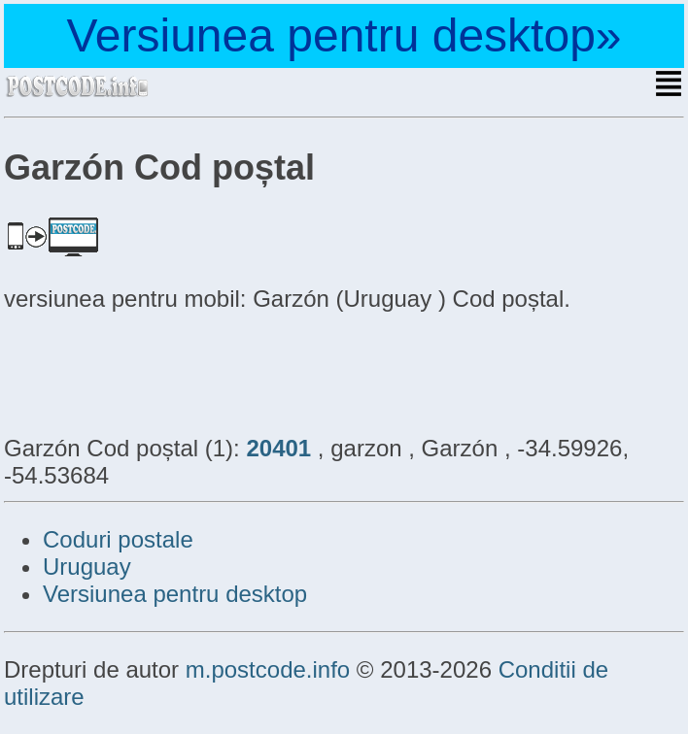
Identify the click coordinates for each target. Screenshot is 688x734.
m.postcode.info (268, 669)
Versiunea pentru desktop (175, 594)
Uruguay (87, 566)
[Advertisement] (159, 370)
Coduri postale (118, 539)
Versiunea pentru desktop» (343, 35)
